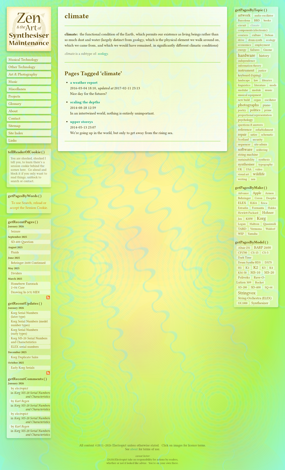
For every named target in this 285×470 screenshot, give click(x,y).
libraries (267, 80)
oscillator (270, 100)
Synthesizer (259, 303)
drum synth (255, 40)
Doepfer (271, 198)
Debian (269, 35)
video (258, 169)
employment (262, 45)
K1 (247, 268)
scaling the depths (85, 102)
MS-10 (255, 272)
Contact (14, 118)
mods (273, 85)
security (258, 139)
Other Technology (21, 67)
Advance (243, 193)
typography (266, 164)
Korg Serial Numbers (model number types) (29, 323)
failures (254, 49)
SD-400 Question (22, 242)
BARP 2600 (262, 247)
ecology (270, 40)
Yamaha (252, 233)
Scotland (243, 139)
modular (243, 90)
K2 (255, 267)
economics (244, 45)
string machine (248, 155)
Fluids (15, 252)
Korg (261, 218)
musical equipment (249, 95)
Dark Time (244, 257)
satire (253, 134)
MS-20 (269, 272)
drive (241, 40)
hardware (246, 55)
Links (12, 140)
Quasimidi (269, 224)
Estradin (243, 208)
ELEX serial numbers (25, 347)
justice (262, 70)
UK (240, 169)
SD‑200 (242, 287)
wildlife (259, 174)
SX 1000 (242, 303)
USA (248, 169)
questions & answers (250, 124)
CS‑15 (254, 252)
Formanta (258, 208)
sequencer (244, 144)
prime (267, 110)
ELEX (242, 203)
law (256, 80)
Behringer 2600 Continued (28, 263)
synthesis (264, 159)
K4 (271, 267)
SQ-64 (268, 287)
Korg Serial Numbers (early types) (24, 332)
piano (266, 105)
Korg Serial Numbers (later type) (24, 315)
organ (257, 100)
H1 (240, 267)
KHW (249, 218)
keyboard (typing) (249, 75)
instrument (246, 70)
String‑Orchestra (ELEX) (254, 298)
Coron (258, 198)
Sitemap (14, 126)
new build (244, 100)
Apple (257, 193)
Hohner (268, 212)
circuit (242, 25)
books (267, 20)
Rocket (259, 282)
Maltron (254, 224)
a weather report (84, 82)
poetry (242, 110)
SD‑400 (256, 287)
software (245, 149)
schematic (267, 134)
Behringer (244, 198)
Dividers (16, 273)
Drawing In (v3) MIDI (25, 292)
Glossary (14, 104)
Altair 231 (244, 247)
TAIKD (242, 228)
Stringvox (247, 292)
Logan (242, 224)
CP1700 (242, 252)
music (268, 90)
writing (242, 179)
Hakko (272, 208)
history (264, 56)
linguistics (244, 85)
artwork (244, 15)
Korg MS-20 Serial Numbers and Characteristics (29, 340)
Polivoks (244, 277)
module (256, 90)
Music (12, 81)
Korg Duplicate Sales (24, 357)
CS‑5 (265, 252)
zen (253, 179)
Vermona (256, 228)
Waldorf (270, 228)
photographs (248, 105)
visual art (243, 174)
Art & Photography (22, 74)
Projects (14, 96)
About (13, 111)
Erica (264, 203)
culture (256, 35)
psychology (245, 120)
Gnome (267, 49)
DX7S (268, 262)
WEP (241, 233)
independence (246, 60)
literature (260, 85)
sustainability (246, 159)
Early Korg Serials (23, 368)
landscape (244, 80)
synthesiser (246, 164)
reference (245, 130)
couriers (243, 35)
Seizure (15, 231)
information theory (249, 65)
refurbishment (264, 129)
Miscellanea (17, 89)
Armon (269, 193)
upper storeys (81, 122)
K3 (263, 267)
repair (242, 134)
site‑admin (260, 144)
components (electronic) (252, 30)
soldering (261, 149)
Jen (240, 218)
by (19, 388)
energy (242, 49)
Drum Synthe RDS (249, 262)
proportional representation (255, 115)
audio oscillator (263, 15)
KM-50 (242, 272)
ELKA (253, 203)
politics (255, 110)
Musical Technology (23, 59)
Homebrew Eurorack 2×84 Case (24, 285)
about (134, 449)
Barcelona (244, 20)
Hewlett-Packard (248, 212)
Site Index (15, 133)
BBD (257, 20)
